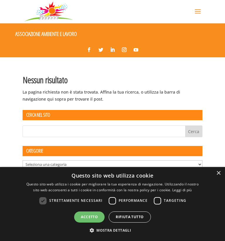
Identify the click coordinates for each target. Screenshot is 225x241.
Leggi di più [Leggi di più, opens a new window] (182, 189)
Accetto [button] (89, 216)
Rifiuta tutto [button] (130, 216)
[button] (112, 230)
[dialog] (112, 204)
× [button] (218, 173)
